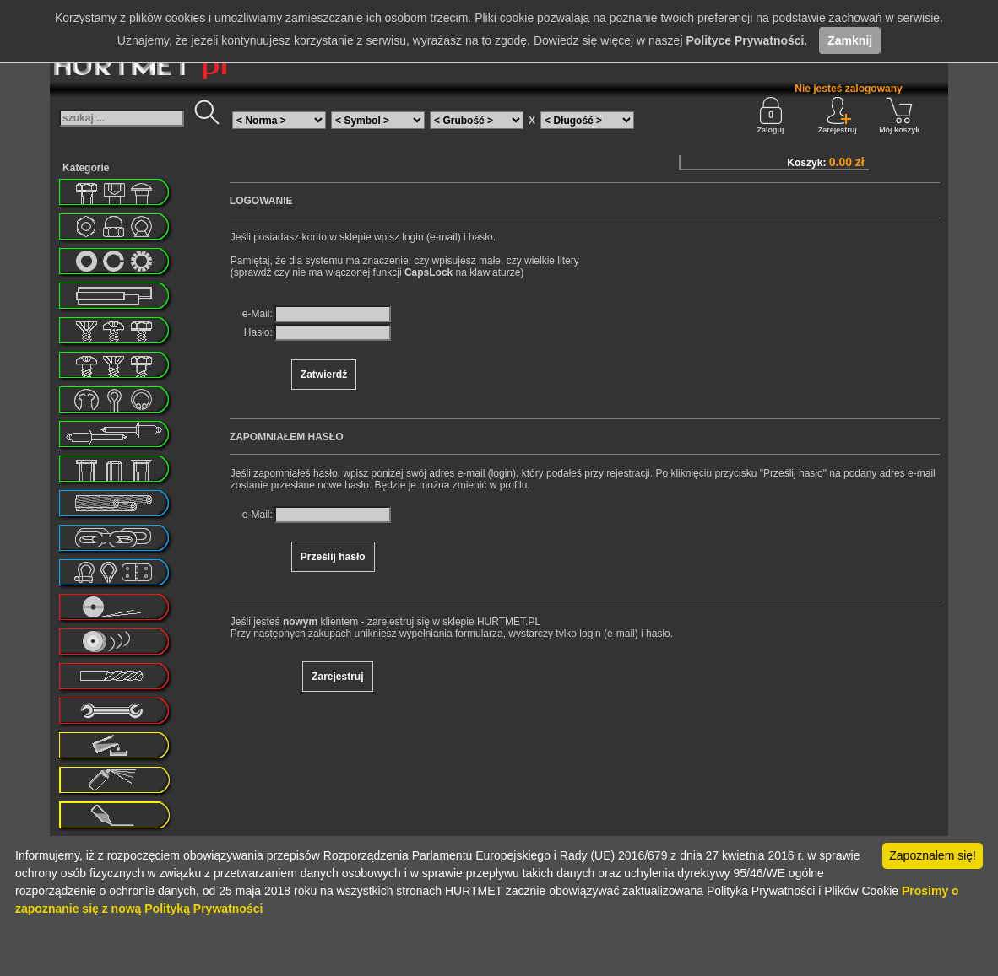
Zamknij (849, 40)
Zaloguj (770, 115)
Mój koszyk (899, 115)
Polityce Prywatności (745, 40)
